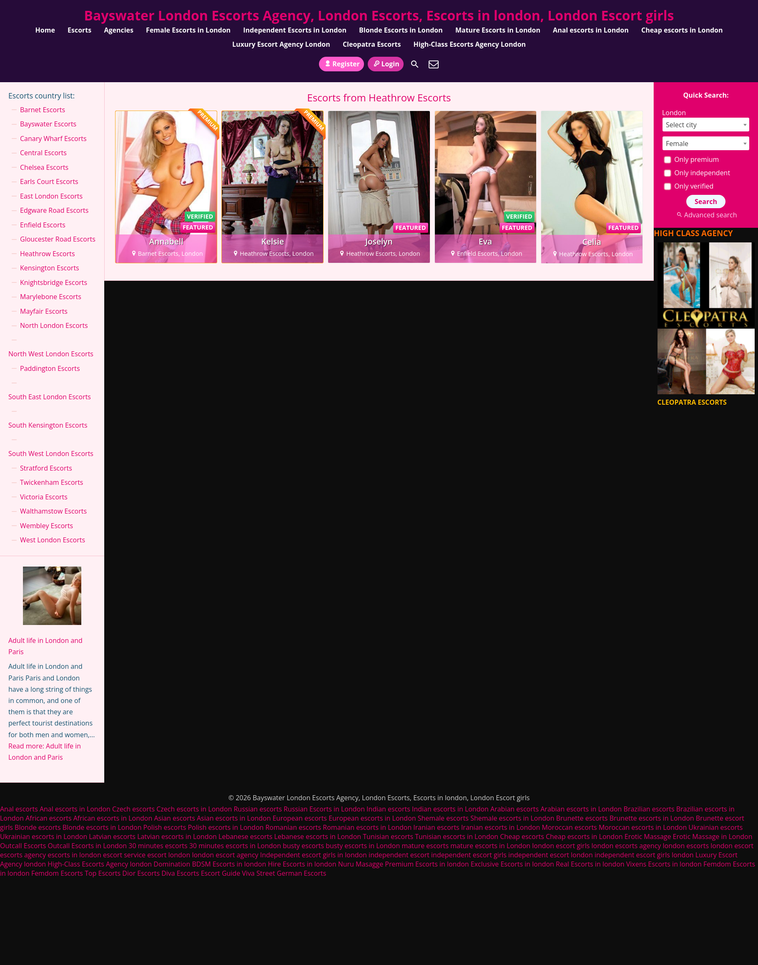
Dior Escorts (141, 873)
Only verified (688, 186)
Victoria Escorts (44, 496)
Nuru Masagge (361, 864)
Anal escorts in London (591, 30)
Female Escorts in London (188, 30)
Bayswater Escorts (48, 123)
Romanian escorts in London (367, 827)
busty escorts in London (363, 845)
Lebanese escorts (245, 836)
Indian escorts (388, 809)
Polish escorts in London (226, 827)
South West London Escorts (50, 453)
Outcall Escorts (23, 845)
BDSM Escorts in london (229, 864)
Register (341, 63)
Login (385, 63)
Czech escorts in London (194, 809)
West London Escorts (52, 539)
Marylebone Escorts (50, 296)
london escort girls (561, 845)
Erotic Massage (648, 836)
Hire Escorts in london (302, 864)
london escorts (686, 845)
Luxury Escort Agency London (281, 44)
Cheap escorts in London (682, 30)
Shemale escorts (443, 818)
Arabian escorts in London (581, 809)
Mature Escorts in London (497, 30)
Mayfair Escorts (44, 311)
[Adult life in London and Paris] (52, 597)
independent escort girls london (644, 854)
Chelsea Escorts (44, 167)
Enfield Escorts (42, 224)
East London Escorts (51, 196)
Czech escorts (133, 809)
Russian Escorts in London (324, 809)
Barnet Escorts (42, 109)
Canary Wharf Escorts (53, 138)
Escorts (79, 30)
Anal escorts (19, 809)
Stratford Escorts (46, 468)
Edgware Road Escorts (54, 210)
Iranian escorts (436, 827)
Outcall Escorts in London (87, 845)
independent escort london (550, 854)
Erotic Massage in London (713, 836)
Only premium (691, 159)
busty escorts (303, 845)
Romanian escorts (293, 827)
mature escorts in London (490, 845)
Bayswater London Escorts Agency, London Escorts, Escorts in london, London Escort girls (379, 15)
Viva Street (258, 873)
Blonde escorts (38, 827)
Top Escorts (102, 873)
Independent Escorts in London (294, 30)
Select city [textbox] (681, 124)
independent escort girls (469, 854)
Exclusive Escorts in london (512, 864)
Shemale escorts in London (512, 818)
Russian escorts (257, 809)
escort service (124, 854)
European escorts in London (372, 818)
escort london (168, 854)
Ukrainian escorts (715, 827)
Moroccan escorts (569, 827)
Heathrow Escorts (47, 253)
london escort (731, 845)
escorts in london (74, 854)
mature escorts (425, 845)
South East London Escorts (49, 396)
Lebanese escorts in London (317, 836)
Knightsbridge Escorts (53, 282)
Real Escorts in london (590, 864)
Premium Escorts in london (427, 864)
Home (45, 30)
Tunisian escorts (388, 836)
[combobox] (706, 124)
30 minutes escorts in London (235, 845)
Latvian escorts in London (177, 836)
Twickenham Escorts (51, 482)
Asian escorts (174, 818)
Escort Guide (220, 873)
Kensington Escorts (49, 267)
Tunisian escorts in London (456, 836)
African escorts (48, 818)
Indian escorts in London (450, 809)
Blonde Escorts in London (401, 30)
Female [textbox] (677, 143)
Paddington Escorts (50, 368)
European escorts (300, 818)
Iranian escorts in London (500, 827)
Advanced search (706, 214)
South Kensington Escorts (48, 425)
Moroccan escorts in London (643, 827)
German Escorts (301, 873)
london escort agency (225, 854)
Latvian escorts (112, 836)
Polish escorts (165, 827)
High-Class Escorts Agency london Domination (119, 864)
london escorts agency (626, 845)
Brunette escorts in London (652, 818)
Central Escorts (43, 152)
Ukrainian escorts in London (43, 836)
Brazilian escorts (650, 809)
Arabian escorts (514, 809)
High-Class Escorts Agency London (470, 44)
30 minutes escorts (157, 845)
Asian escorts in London (234, 818)
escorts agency (23, 854)
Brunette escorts (582, 818)
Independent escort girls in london (313, 854)
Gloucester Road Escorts (57, 239)
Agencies (118, 30)
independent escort (399, 854)
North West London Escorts (50, 353)
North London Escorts (54, 325)
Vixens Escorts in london (664, 864)
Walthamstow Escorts (53, 511)
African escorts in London (113, 818)
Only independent (697, 172)
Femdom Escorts (57, 873)
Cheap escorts (522, 836)
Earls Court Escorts (49, 181)
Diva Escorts (180, 873)
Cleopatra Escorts (372, 44)
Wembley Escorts (46, 525)
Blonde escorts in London (102, 827)
